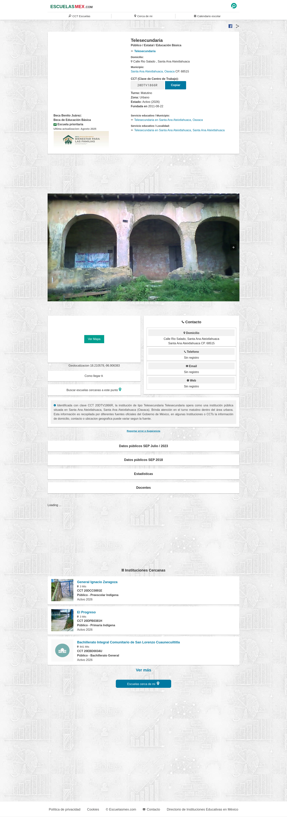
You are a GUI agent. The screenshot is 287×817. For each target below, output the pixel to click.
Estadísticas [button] (143, 474)
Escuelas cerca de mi (143, 683)
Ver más (143, 670)
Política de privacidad (64, 809)
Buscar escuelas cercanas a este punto (93, 389)
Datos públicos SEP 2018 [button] (143, 460)
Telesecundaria (143, 51)
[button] (233, 247)
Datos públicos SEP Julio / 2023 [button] (143, 446)
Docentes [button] (143, 487)
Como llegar (93, 375)
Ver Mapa (94, 339)
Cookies (93, 809)
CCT (79, 16)
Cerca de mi (143, 16)
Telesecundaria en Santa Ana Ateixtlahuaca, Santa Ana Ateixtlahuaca (178, 130)
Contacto (151, 809)
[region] (89, 67)
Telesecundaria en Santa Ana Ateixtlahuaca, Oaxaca (167, 119)
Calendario (207, 16)
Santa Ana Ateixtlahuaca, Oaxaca (153, 71)
